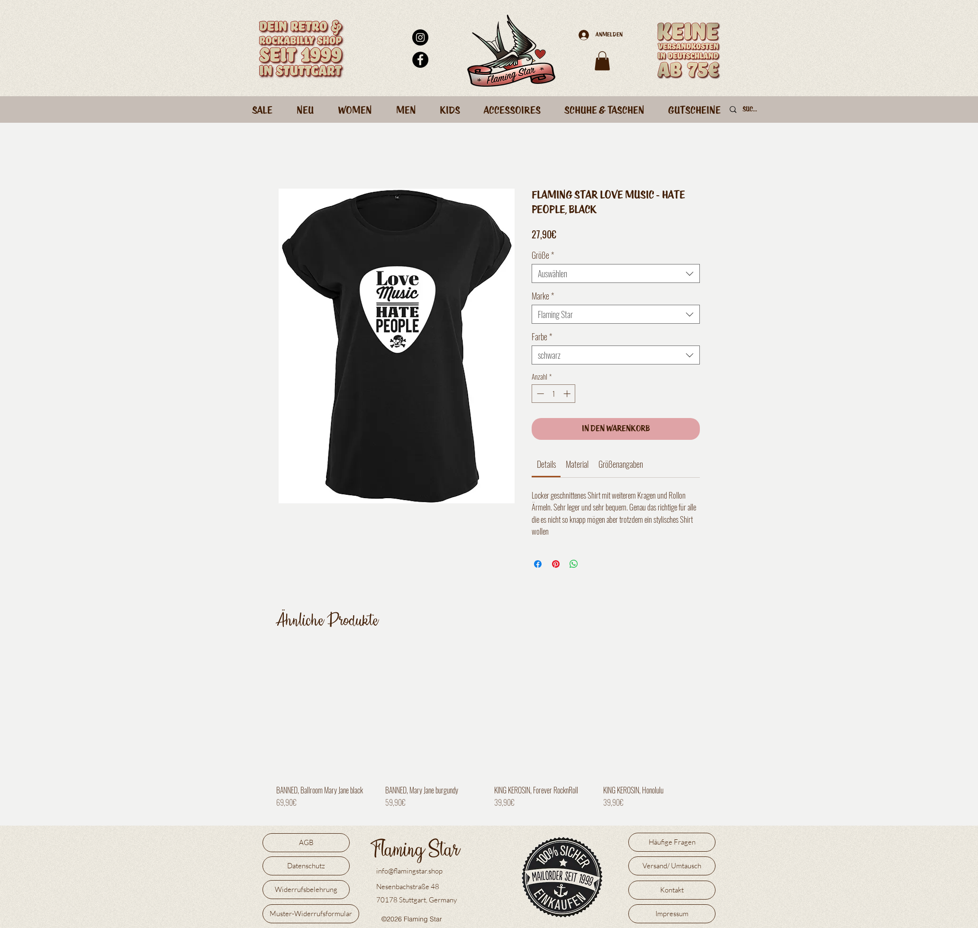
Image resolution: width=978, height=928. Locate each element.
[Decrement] (539, 393)
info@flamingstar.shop (409, 870)
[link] (546, 464)
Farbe (542, 336)
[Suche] (751, 109)
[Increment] (567, 393)
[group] (489, 732)
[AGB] (306, 842)
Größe (543, 255)
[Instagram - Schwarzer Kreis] (420, 37)
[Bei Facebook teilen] (537, 564)
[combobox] (616, 273)
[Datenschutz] (306, 865)
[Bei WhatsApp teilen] (574, 564)
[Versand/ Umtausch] (671, 865)
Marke (543, 296)
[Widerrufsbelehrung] (306, 889)
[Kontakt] (671, 890)
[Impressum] (671, 913)
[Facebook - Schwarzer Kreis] (420, 60)
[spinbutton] (553, 393)
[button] (602, 61)
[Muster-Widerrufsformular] (311, 913)
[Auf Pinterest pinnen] (555, 564)
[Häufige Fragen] (671, 842)
